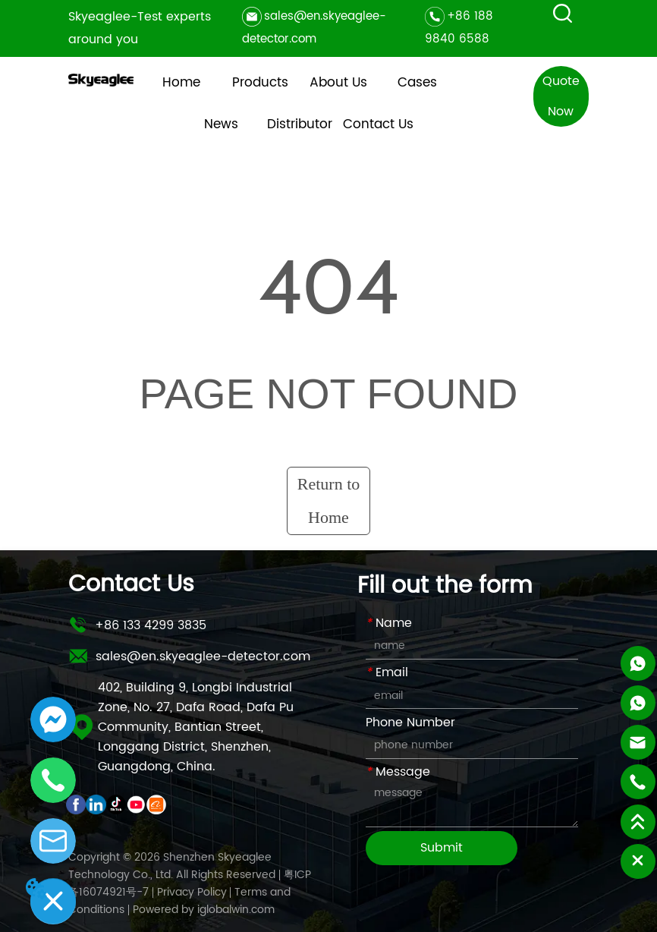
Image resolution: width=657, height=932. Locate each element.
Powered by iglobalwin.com (204, 909)
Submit (441, 848)
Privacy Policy (192, 892)
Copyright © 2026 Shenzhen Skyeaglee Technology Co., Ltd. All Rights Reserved (171, 866)
